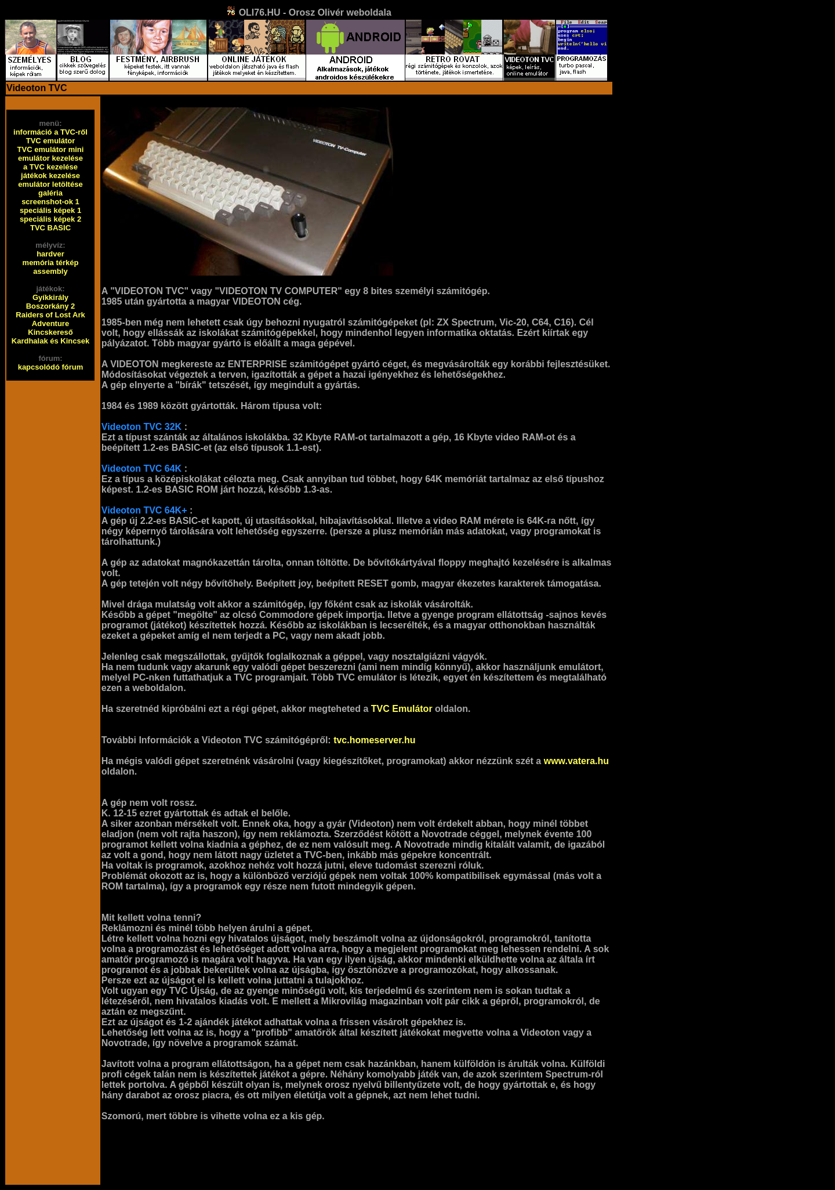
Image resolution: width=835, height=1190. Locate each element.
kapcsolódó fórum (51, 367)
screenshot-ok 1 (50, 201)
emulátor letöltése (50, 184)
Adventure (50, 323)
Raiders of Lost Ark (50, 314)
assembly (50, 271)
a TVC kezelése (50, 166)
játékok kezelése (50, 175)
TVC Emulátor (402, 709)
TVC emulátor (50, 140)
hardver (50, 253)
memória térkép (51, 262)
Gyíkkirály (50, 297)
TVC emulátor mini (50, 149)
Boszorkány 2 (50, 306)
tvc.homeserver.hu (374, 740)
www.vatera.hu (576, 761)
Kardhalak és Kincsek (50, 341)
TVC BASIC (50, 227)
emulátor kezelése (50, 158)
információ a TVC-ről (50, 132)
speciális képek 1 (50, 210)
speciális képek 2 (50, 219)
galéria (50, 193)
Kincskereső (50, 332)
